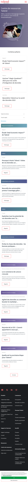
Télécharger (7, 69)
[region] (14, 476)
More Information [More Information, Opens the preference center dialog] (14, 480)
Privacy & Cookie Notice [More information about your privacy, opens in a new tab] (7, 475)
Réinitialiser (3, 123)
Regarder (6, 174)
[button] (25, 1)
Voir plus (14, 377)
